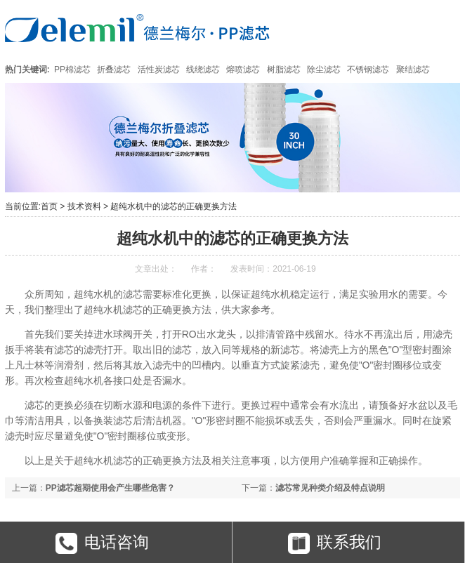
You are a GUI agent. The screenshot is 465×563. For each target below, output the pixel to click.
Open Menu (442, 28)
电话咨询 (101, 543)
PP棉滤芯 (72, 69)
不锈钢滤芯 (368, 69)
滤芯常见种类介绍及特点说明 (330, 488)
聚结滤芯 (413, 69)
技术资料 (84, 206)
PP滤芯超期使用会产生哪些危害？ (110, 488)
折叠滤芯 (114, 69)
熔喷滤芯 (243, 69)
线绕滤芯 (203, 69)
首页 (49, 206)
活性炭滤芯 (159, 69)
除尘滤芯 (324, 69)
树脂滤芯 (284, 69)
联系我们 (334, 543)
